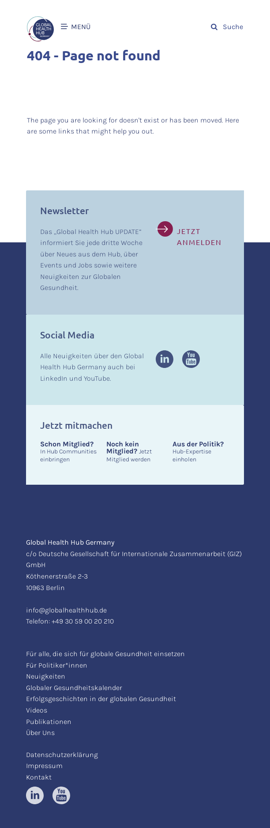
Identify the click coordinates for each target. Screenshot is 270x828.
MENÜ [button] (75, 26)
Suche (227, 26)
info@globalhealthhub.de (66, 610)
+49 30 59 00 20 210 (83, 621)
